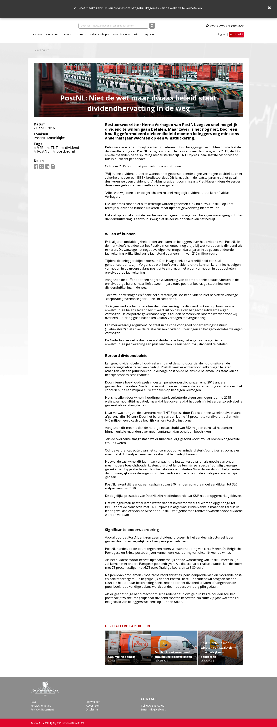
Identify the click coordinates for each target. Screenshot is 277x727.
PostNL (43, 154)
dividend (72, 150)
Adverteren (93, 705)
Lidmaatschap (132, 36)
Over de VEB (154, 36)
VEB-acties (86, 36)
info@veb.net (237, 26)
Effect (171, 36)
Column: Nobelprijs (121, 659)
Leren (114, 36)
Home (70, 36)
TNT (54, 150)
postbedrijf (65, 154)
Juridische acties (41, 705)
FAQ (33, 702)
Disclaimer (92, 709)
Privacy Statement (42, 709)
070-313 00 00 (217, 26)
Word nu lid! (237, 36)
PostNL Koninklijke (49, 140)
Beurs (101, 36)
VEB (40, 150)
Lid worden (93, 702)
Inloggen (221, 36)
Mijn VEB (183, 36)
